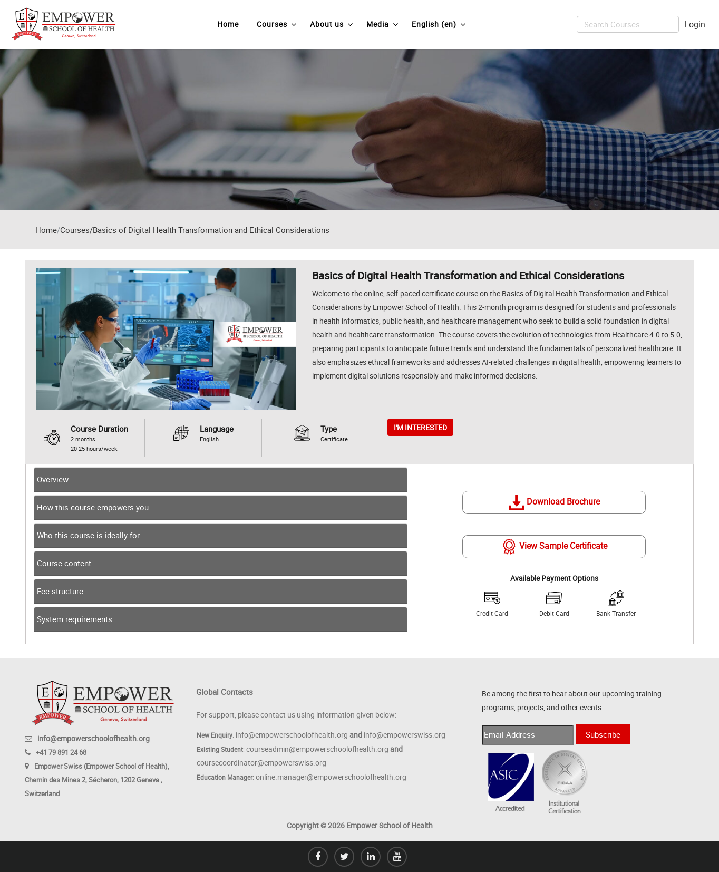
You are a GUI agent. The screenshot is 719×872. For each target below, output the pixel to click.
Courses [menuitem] (277, 24)
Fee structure (60, 591)
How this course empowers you (93, 507)
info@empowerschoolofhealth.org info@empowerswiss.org (340, 735)
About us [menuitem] (331, 24)
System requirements (74, 619)
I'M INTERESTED (420, 427)
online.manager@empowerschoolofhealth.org (331, 777)
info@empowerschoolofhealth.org (93, 738)
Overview (53, 479)
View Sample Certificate (554, 546)
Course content (64, 563)
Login (694, 24)
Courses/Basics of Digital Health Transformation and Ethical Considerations (194, 230)
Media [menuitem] (382, 24)
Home (46, 230)
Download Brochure (554, 502)
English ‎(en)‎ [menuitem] (439, 24)
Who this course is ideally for (88, 535)
